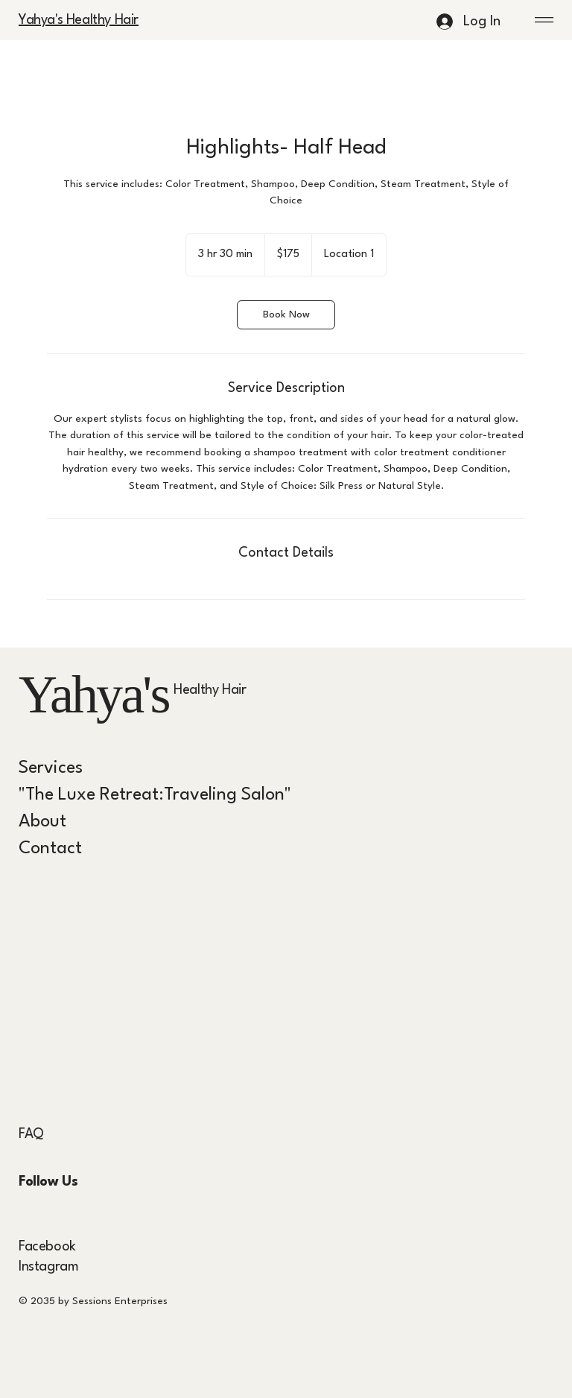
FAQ (31, 1134)
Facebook (47, 1246)
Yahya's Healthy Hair (79, 20)
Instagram (48, 1267)
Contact (50, 849)
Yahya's (94, 694)
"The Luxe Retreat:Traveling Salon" (155, 795)
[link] (286, 314)
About (42, 822)
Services (51, 768)
